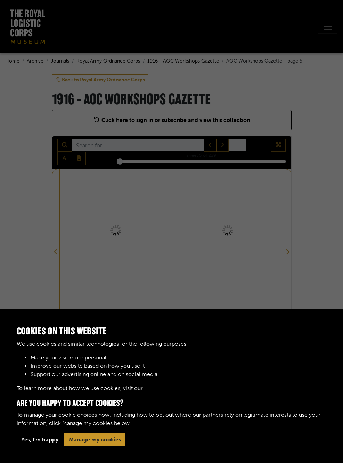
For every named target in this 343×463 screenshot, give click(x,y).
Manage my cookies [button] (95, 439)
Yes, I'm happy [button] (39, 439)
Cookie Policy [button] (162, 388)
